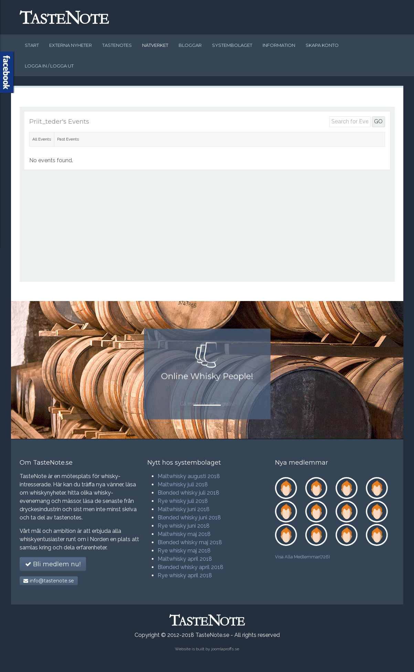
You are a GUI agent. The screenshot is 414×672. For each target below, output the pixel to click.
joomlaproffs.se (225, 649)
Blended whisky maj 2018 (190, 542)
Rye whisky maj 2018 (184, 550)
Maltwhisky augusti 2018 (189, 476)
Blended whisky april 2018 (190, 567)
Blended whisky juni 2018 (189, 517)
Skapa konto (322, 45)
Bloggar (190, 45)
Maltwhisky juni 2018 (184, 509)
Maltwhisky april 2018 (185, 559)
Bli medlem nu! (53, 564)
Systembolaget (232, 45)
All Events (41, 139)
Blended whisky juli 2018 (188, 492)
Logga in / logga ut (49, 66)
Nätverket (155, 45)
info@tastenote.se (48, 581)
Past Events (68, 139)
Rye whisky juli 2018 (183, 501)
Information (279, 45)
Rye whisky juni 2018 (184, 526)
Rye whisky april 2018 (185, 575)
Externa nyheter (70, 45)
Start (32, 45)
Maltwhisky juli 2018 (183, 484)
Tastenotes (117, 45)
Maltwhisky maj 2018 (184, 534)
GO (378, 121)
